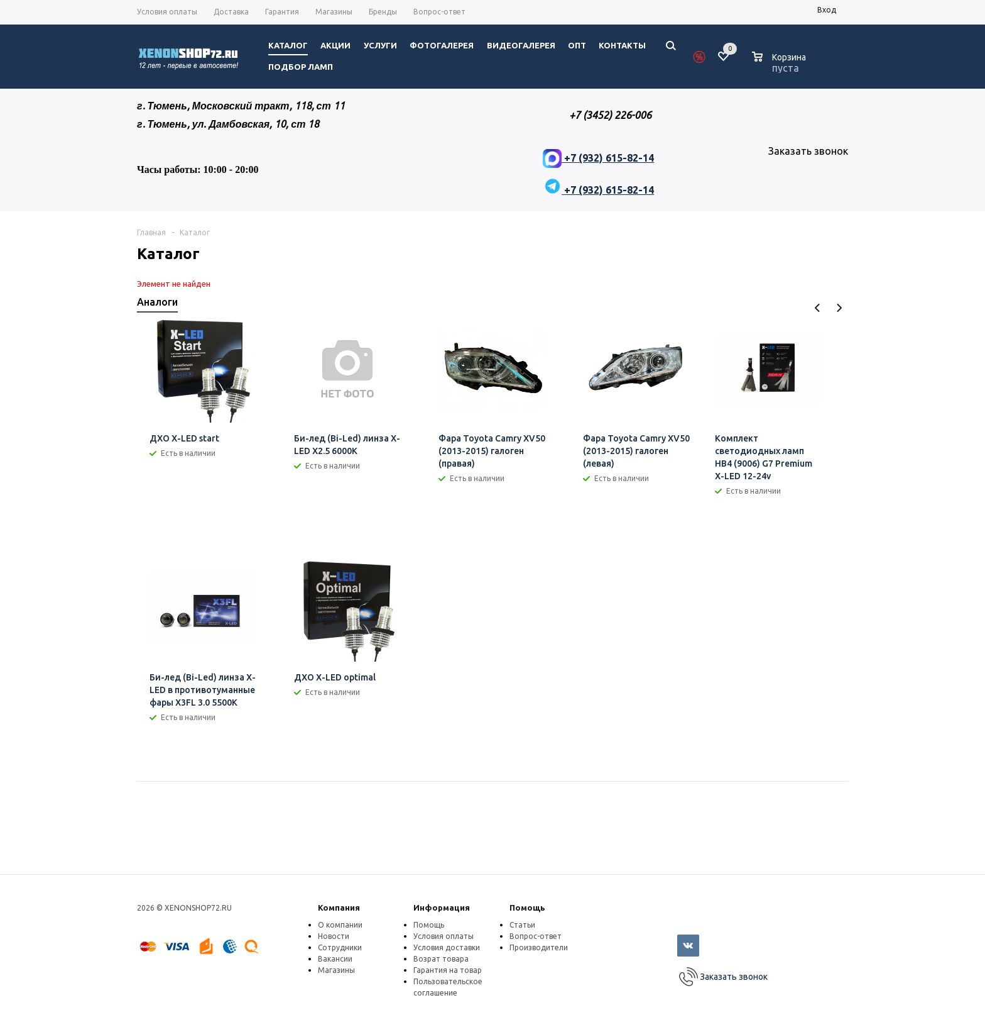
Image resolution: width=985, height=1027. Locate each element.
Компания (339, 907)
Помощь (527, 907)
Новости (333, 936)
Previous (817, 308)
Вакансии (335, 959)
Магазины (336, 970)
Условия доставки (446, 947)
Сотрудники (340, 947)
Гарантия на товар (447, 970)
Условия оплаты (443, 936)
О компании (340, 925)
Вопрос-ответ (535, 936)
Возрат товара (441, 959)
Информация (441, 907)
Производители (538, 947)
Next (839, 308)
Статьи (522, 925)
